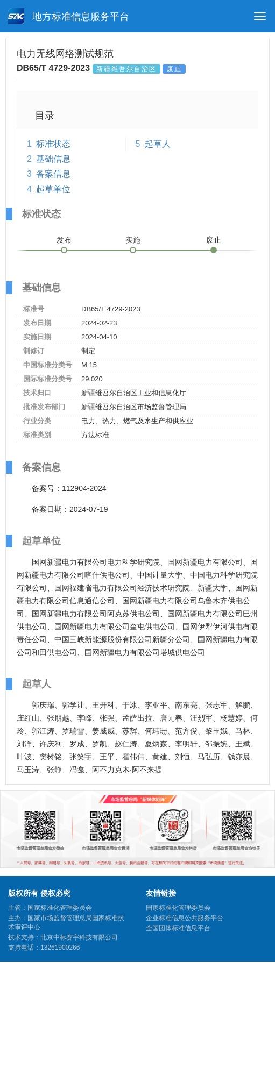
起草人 (158, 143)
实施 (132, 240)
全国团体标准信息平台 (178, 928)
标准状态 (53, 143)
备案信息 (53, 174)
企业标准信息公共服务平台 (184, 918)
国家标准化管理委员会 (178, 908)
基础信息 (53, 158)
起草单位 (53, 189)
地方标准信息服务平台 (68, 16)
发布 (64, 240)
